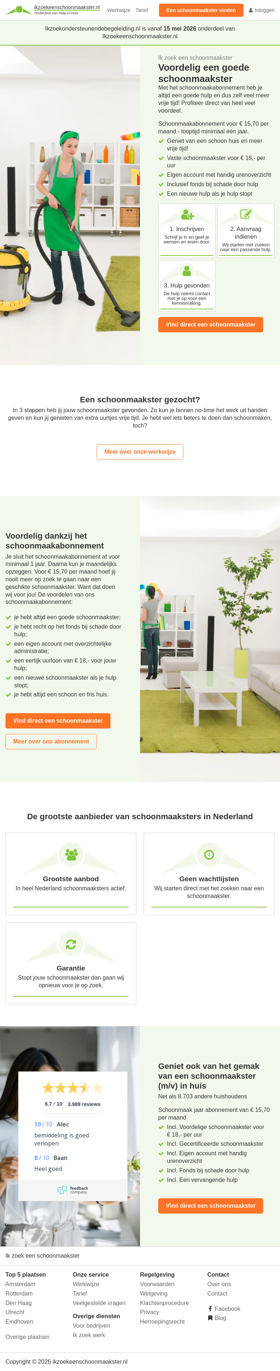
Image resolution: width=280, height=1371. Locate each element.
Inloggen (261, 10)
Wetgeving (153, 1293)
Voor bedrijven (91, 1326)
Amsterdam (20, 1284)
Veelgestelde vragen (99, 1303)
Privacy (149, 1312)
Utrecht (14, 1312)
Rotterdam (19, 1293)
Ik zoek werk (89, 1335)
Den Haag (18, 1303)
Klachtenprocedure (164, 1303)
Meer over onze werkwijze (140, 452)
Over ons (219, 1284)
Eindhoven (19, 1322)
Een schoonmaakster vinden (201, 10)
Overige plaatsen (27, 1337)
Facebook (227, 1309)
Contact (217, 1293)
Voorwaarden (157, 1284)
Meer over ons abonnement (51, 741)
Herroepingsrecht (162, 1322)
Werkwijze (119, 10)
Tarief (141, 10)
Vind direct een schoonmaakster (211, 324)
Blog (219, 1318)
